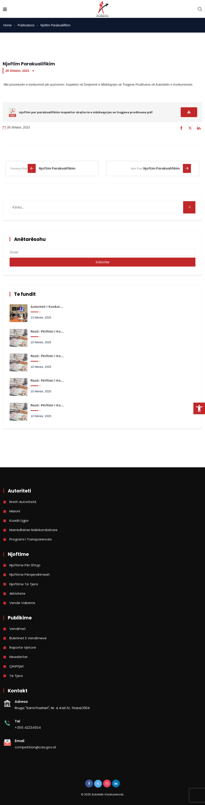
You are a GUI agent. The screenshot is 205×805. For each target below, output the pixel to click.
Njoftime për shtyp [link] (24, 565)
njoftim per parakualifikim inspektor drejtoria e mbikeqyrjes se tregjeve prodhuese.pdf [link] (86, 112)
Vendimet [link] (17, 628)
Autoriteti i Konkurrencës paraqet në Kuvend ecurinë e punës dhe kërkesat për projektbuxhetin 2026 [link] (47, 306)
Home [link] (7, 25)
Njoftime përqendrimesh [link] (29, 574)
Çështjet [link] (16, 666)
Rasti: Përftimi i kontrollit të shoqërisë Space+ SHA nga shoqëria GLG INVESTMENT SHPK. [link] (47, 331)
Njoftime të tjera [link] (23, 584)
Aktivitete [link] (17, 593)
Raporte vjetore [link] (22, 647)
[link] (199, 408)
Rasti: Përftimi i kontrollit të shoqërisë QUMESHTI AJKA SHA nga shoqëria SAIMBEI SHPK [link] (47, 380)
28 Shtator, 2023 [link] (17, 70)
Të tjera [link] (16, 675)
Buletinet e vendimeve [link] (28, 638)
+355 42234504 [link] (28, 727)
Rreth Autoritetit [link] (23, 501)
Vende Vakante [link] (22, 602)
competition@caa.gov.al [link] (35, 747)
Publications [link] (26, 25)
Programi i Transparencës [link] (30, 539)
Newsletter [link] (18, 656)
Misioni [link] (14, 511)
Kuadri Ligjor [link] (19, 520)
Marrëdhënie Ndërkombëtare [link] (33, 530)
